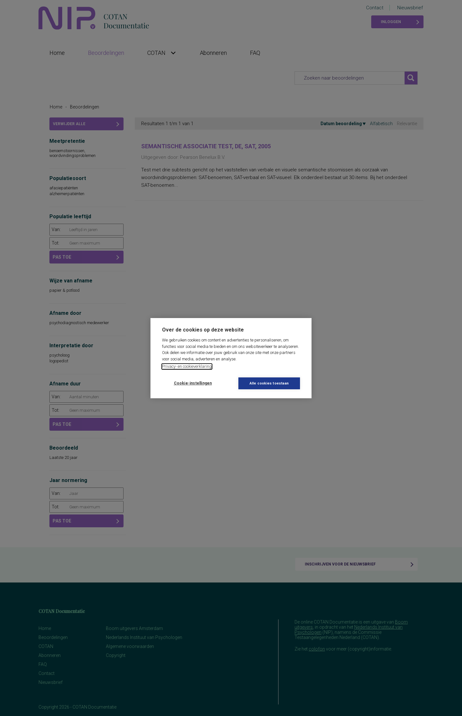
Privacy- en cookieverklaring (187, 366)
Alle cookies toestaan (269, 383)
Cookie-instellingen (193, 383)
